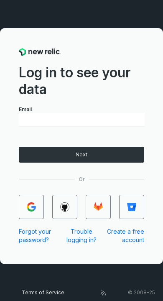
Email (25, 109)
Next (81, 154)
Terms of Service (43, 292)
